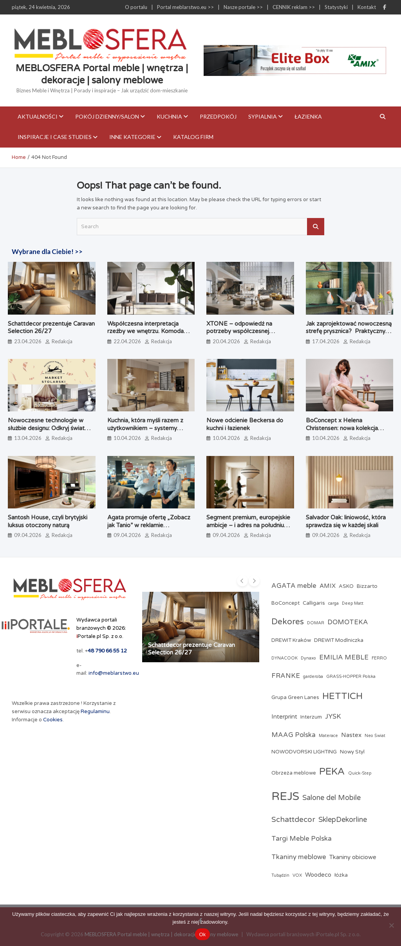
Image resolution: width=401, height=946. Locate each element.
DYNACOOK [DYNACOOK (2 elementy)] (284, 658)
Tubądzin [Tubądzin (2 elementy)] (280, 875)
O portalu (136, 7)
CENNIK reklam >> (294, 7)
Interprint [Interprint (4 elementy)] (284, 716)
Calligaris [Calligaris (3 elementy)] (314, 603)
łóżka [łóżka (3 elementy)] (341, 875)
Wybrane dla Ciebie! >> (47, 251)
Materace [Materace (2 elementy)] (328, 735)
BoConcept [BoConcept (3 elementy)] (285, 603)
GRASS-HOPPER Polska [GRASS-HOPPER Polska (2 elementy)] (351, 676)
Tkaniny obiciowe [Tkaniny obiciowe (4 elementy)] (352, 857)
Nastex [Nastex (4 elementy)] (351, 735)
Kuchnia (169, 116)
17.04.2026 (326, 341)
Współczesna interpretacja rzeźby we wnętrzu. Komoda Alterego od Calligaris (145, 331)
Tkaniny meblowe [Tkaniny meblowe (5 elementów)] (298, 857)
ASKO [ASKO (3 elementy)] (346, 586)
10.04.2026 (127, 438)
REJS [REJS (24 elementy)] (285, 796)
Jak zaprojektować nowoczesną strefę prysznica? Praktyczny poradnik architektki (349, 331)
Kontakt (367, 7)
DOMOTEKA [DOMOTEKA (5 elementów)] (347, 622)
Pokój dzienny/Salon (107, 116)
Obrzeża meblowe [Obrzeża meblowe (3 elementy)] (293, 773)
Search (315, 226)
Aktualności (38, 116)
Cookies (53, 720)
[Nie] (391, 925)
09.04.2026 (28, 535)
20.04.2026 (226, 341)
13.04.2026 (28, 438)
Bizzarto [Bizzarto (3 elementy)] (367, 586)
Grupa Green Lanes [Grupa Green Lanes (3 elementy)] (295, 697)
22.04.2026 (127, 341)
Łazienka (308, 116)
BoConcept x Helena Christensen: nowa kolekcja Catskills (342, 428)
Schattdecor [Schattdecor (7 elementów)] (293, 819)
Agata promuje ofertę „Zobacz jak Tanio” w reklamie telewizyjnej (148, 525)
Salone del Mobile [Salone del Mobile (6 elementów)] (331, 797)
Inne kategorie (132, 136)
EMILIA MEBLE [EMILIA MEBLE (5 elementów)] (343, 657)
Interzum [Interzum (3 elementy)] (311, 717)
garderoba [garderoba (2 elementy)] (313, 676)
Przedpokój (218, 116)
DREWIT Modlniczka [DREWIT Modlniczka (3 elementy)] (338, 640)
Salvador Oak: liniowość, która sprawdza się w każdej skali (346, 521)
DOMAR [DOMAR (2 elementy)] (315, 622)
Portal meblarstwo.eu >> (185, 7)
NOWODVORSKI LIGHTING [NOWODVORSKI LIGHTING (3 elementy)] (304, 752)
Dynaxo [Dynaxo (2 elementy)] (308, 658)
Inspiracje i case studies (55, 136)
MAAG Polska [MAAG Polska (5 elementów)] (293, 735)
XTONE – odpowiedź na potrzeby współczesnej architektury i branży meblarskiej (249, 331)
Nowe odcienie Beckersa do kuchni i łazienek (244, 424)
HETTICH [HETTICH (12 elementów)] (342, 696)
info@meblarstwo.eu (114, 673)
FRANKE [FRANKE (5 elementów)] (285, 676)
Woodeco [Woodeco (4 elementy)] (318, 874)
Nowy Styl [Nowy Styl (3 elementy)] (352, 752)
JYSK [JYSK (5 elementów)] (333, 717)
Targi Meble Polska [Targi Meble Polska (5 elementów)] (301, 839)
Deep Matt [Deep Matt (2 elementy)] (352, 603)
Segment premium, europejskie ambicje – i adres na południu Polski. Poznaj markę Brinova (248, 525)
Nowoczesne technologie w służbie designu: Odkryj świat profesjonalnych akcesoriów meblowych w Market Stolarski (49, 432)
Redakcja (62, 341)
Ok (202, 934)
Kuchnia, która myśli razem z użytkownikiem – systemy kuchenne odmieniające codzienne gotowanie (145, 432)
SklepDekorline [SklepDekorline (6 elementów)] (342, 819)
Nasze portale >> (243, 7)
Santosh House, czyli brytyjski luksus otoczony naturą (47, 521)
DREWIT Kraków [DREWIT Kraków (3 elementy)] (291, 640)
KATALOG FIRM (193, 136)
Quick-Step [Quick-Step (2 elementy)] (359, 773)
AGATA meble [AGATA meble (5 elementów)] (293, 586)
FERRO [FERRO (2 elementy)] (379, 658)
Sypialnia (262, 116)
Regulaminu (95, 711)
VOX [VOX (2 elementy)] (297, 875)
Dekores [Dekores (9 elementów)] (287, 622)
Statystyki (336, 7)
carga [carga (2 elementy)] (333, 603)
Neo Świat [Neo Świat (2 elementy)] (375, 735)
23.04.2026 (28, 341)
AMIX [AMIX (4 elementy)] (328, 585)
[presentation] (242, 580)
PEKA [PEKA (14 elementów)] (332, 771)
